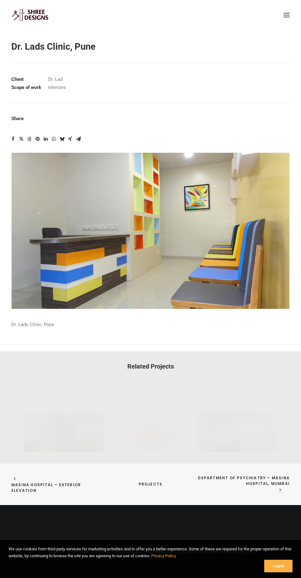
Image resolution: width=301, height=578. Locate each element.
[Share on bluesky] (62, 139)
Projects (151, 484)
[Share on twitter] (21, 139)
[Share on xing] (70, 139)
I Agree (278, 570)
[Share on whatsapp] (54, 139)
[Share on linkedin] (45, 139)
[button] (286, 15)
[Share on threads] (29, 139)
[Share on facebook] (13, 139)
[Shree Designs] (30, 15)
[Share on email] (78, 139)
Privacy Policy (163, 560)
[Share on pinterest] (37, 139)
